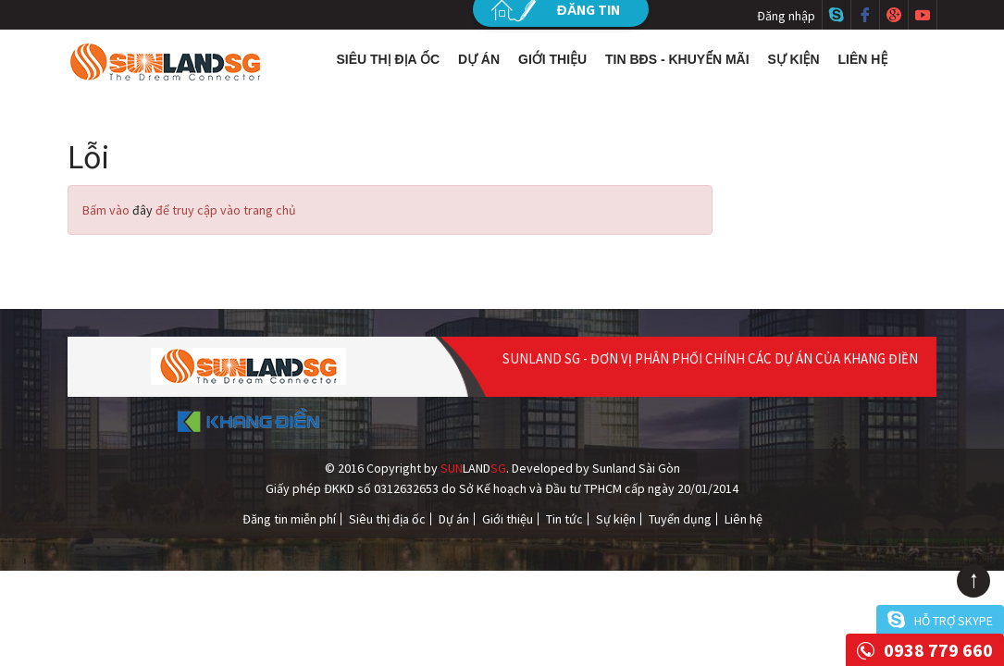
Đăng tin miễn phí (289, 518)
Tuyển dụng (680, 518)
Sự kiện (794, 59)
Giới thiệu (552, 59)
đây (142, 210)
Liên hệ (863, 59)
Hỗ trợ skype (953, 620)
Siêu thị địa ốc (388, 59)
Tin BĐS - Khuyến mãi (677, 59)
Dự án (479, 59)
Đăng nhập (786, 15)
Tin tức (564, 518)
